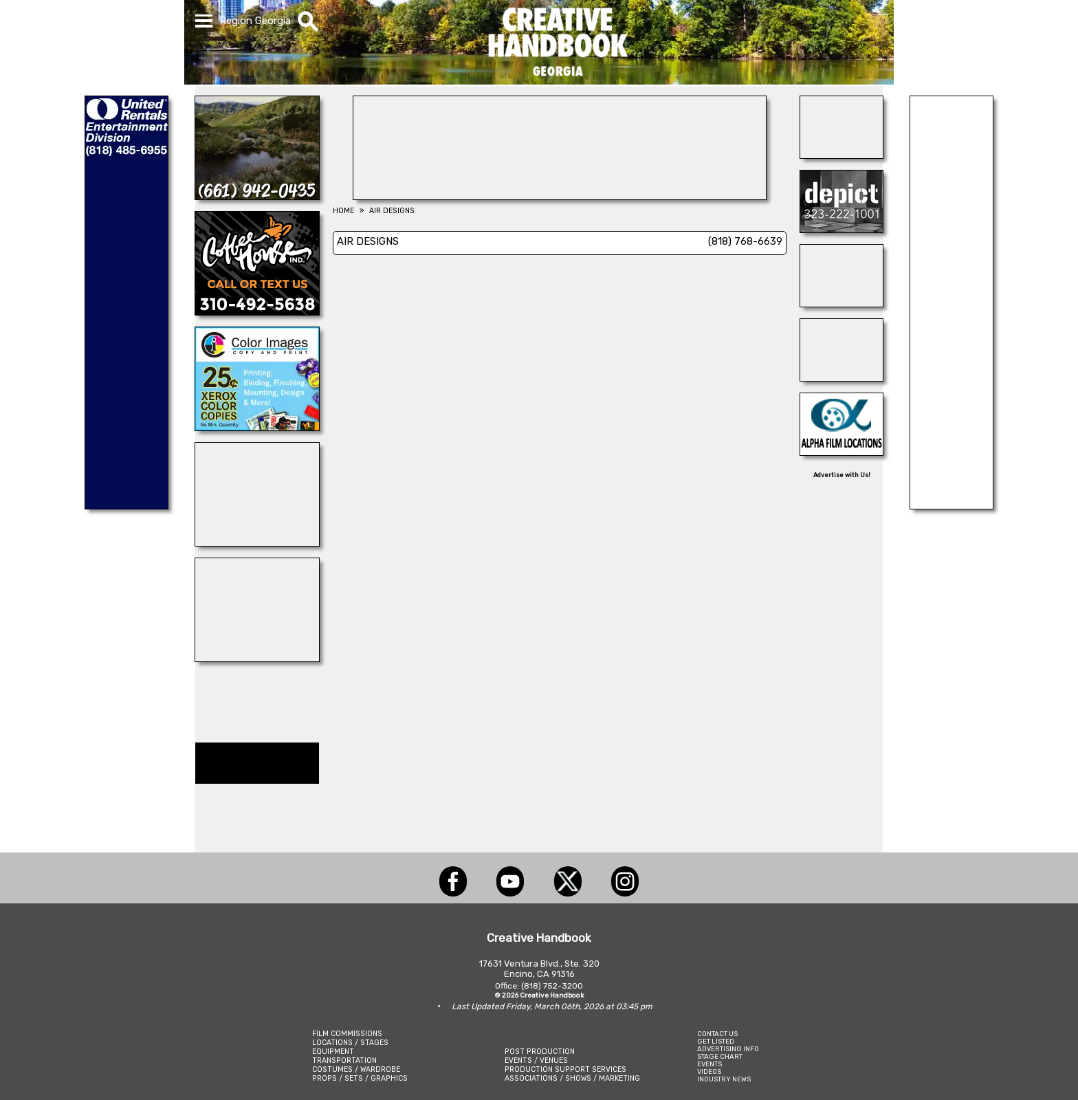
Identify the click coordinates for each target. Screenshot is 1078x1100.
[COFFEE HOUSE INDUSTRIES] (257, 311)
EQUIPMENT (333, 1051)
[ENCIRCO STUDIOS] (559, 196)
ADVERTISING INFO (728, 1049)
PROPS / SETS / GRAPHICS (360, 1078)
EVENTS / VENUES (536, 1060)
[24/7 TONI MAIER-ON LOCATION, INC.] (841, 303)
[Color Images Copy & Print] (257, 427)
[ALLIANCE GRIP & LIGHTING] (257, 542)
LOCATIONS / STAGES (350, 1042)
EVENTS (709, 1064)
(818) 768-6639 (745, 241)
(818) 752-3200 (552, 986)
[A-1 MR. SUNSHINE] (257, 658)
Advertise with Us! (841, 475)
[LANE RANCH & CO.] (257, 196)
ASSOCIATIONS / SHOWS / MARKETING (572, 1078)
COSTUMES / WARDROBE (356, 1069)
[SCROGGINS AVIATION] (951, 505)
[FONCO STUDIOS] (841, 154)
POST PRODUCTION (540, 1051)
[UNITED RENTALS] (126, 505)
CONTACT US (717, 1033)
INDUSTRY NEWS (724, 1079)
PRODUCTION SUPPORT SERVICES (565, 1069)
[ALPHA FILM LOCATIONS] (841, 452)
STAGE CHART (719, 1056)
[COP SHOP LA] (841, 377)
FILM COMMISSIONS (347, 1033)
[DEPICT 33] (841, 229)
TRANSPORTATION (344, 1060)
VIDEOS (709, 1071)
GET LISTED (715, 1041)
